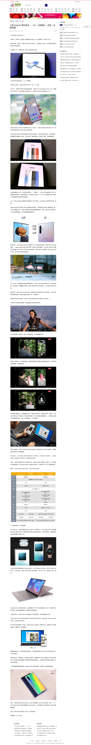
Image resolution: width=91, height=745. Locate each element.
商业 (34, 9)
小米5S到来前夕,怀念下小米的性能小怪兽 (23, 735)
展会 (14, 11)
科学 (31, 11)
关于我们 (32, 740)
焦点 (14, 9)
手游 (59, 11)
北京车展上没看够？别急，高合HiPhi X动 (69, 80)
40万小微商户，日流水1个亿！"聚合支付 (23, 733)
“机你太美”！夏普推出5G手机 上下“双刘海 (69, 62)
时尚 (56, 9)
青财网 (16, 21)
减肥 (68, 9)
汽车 (39, 11)
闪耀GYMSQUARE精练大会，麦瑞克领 (23, 728)
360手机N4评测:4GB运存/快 (69, 35)
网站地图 (56, 740)
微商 (79, 11)
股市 (25, 9)
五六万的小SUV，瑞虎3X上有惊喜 (67, 74)
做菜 (76, 9)
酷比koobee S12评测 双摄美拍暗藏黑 (68, 65)
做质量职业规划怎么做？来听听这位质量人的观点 (71, 59)
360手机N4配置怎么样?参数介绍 (70, 41)
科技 (22, 11)
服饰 (65, 9)
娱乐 (39, 9)
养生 (76, 11)
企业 (11, 11)
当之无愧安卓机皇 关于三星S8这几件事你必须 (70, 71)
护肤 (59, 9)
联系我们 (38, 740)
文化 (65, 11)
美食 (73, 9)
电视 (48, 9)
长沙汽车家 (19, 715)
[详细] (63, 29)
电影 (45, 9)
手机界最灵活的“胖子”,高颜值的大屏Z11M (69, 77)
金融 (28, 9)
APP (68, 11)
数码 (28, 11)
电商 (34, 11)
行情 (48, 11)
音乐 (51, 9)
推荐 (17, 9)
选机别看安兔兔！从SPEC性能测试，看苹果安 (70, 68)
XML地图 (49, 740)
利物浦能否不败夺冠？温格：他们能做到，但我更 (71, 54)
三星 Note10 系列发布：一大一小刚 (22, 726)
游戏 (56, 11)
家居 (73, 11)
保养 (51, 11)
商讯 (22, 9)
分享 (55, 31)
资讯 (11, 9)
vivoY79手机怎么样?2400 (68, 44)
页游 (62, 11)
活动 (17, 11)
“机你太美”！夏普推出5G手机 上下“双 (45, 730)
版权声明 (44, 740)
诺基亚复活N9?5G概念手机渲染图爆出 (23, 730)
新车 (42, 11)
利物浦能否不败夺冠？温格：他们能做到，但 (47, 726)
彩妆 (62, 9)
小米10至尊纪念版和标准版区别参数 (71, 38)
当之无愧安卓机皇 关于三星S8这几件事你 (46, 733)
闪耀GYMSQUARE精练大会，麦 (70, 32)
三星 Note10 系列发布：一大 (69, 25)
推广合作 (77, 2)
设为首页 (12, 1)
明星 (42, 9)
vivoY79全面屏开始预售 (68, 47)
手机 (25, 11)
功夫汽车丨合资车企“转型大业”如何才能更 (46, 728)
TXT (60, 740)
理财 (31, 9)
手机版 (17, 1)
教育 (79, 9)
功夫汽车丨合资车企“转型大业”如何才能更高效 (70, 56)
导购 (45, 11)
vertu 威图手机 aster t (41, 735)
